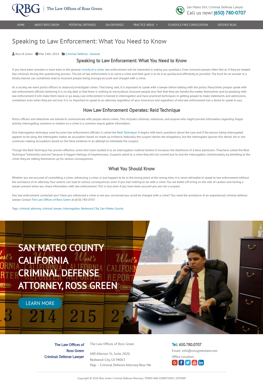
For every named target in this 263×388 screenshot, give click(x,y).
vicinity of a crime (93, 69)
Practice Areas (145, 25)
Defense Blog (227, 25)
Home (21, 25)
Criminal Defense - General (83, 54)
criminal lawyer (52, 208)
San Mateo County (111, 208)
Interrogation (71, 208)
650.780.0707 (190, 344)
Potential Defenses (82, 25)
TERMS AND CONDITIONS (159, 378)
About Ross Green (46, 25)
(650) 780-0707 (230, 13)
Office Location (183, 356)
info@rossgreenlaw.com (199, 350)
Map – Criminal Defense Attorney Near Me (120, 365)
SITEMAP (181, 378)
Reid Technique (127, 132)
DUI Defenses (115, 25)
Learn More (40, 303)
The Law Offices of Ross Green (52, 199)
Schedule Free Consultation (188, 25)
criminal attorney (30, 208)
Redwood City (90, 208)
